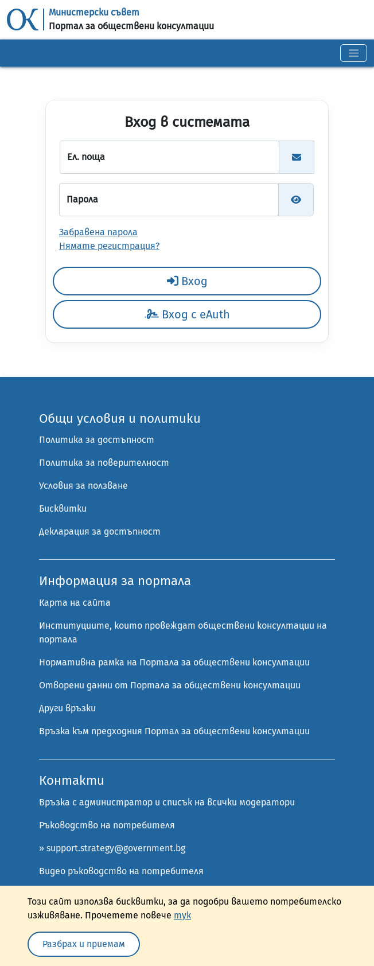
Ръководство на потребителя (107, 825)
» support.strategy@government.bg (112, 848)
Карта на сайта (75, 602)
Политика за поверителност (104, 462)
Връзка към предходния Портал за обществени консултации (174, 731)
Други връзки (67, 708)
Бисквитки (63, 508)
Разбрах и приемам (83, 943)
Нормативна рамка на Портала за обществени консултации (174, 662)
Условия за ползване (83, 485)
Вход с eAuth (187, 314)
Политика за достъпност (96, 439)
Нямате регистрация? (109, 245)
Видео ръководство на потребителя (121, 871)
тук (182, 915)
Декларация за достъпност (100, 531)
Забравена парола (98, 232)
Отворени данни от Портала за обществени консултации (170, 685)
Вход (187, 281)
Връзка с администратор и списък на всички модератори (167, 802)
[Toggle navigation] (353, 53)
